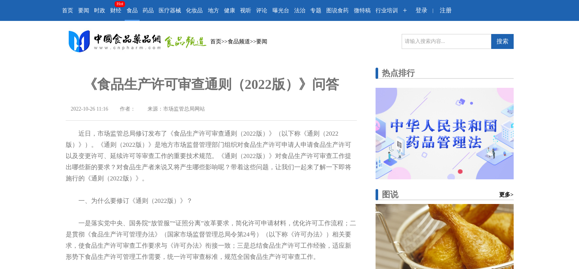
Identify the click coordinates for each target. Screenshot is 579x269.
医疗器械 (170, 10)
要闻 (83, 10)
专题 (315, 10)
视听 (245, 10)
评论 (261, 10)
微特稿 (362, 10)
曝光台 (281, 10)
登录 (421, 10)
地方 (213, 10)
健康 (229, 10)
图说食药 (337, 10)
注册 (446, 10)
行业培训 (387, 10)
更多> (506, 195)
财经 (115, 10)
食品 (132, 10)
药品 (148, 10)
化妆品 (194, 10)
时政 (99, 10)
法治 (299, 10)
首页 (67, 10)
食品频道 (239, 41)
